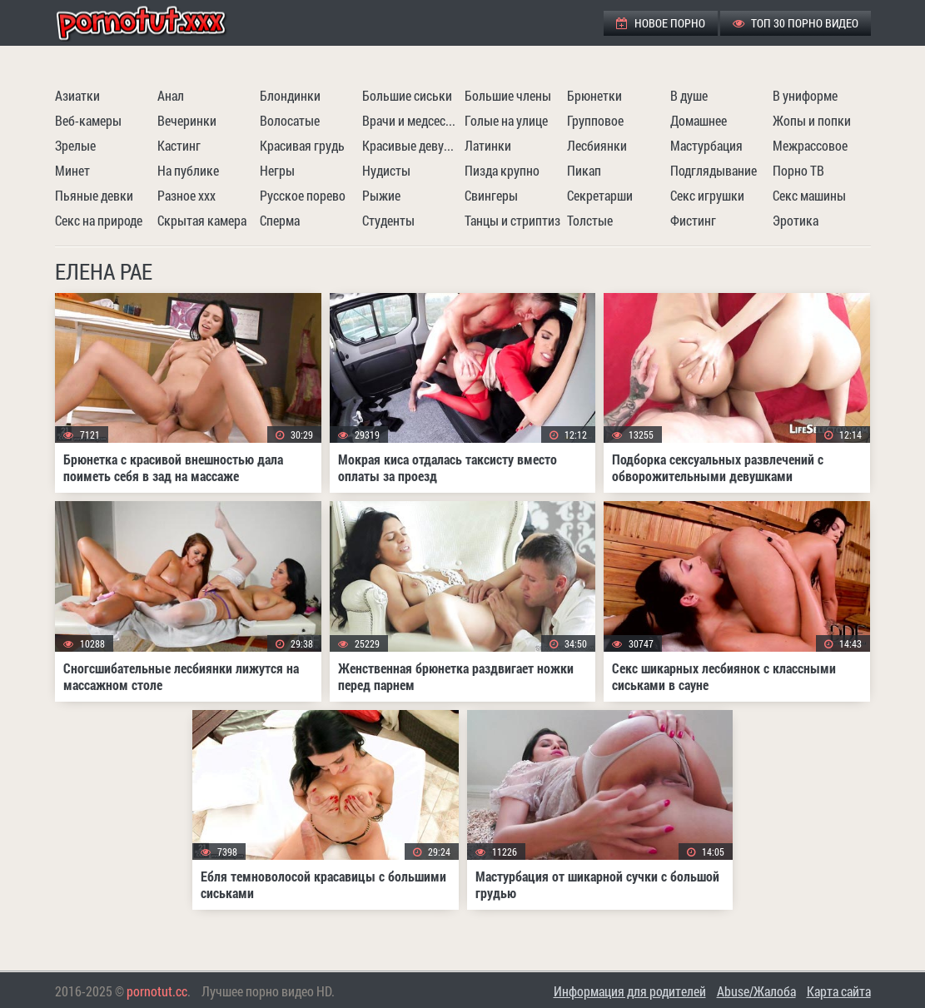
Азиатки (77, 95)
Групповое (595, 120)
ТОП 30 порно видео (795, 23)
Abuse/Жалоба (756, 991)
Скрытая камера (201, 220)
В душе (689, 95)
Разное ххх (186, 195)
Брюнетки (594, 95)
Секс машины (809, 195)
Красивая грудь (302, 145)
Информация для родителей (630, 991)
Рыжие (381, 195)
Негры (277, 170)
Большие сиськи (407, 95)
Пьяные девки (94, 195)
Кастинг (179, 145)
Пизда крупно (502, 170)
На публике (188, 170)
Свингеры (491, 195)
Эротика (795, 220)
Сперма (280, 220)
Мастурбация (706, 145)
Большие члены (508, 95)
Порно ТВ (798, 170)
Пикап (584, 170)
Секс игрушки (707, 195)
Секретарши (600, 195)
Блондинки (290, 95)
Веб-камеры (88, 120)
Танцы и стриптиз (512, 220)
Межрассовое (810, 145)
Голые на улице (506, 120)
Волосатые (290, 120)
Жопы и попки (812, 120)
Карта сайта (839, 991)
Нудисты (386, 170)
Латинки (488, 145)
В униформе (805, 95)
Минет (72, 170)
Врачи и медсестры (411, 120)
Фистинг (693, 220)
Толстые (590, 220)
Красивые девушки (411, 145)
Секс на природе (98, 220)
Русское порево (303, 195)
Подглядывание (713, 170)
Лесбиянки (597, 145)
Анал (170, 95)
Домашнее (698, 120)
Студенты (388, 220)
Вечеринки (186, 120)
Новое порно (660, 23)
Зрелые (75, 145)
